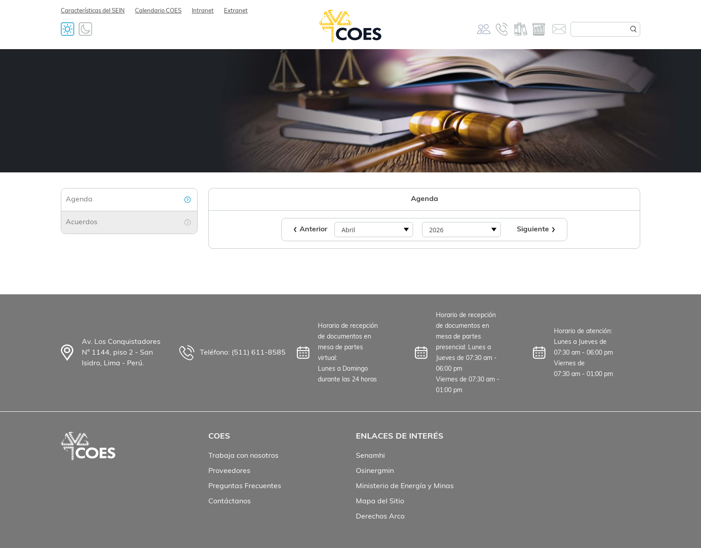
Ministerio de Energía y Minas (405, 486)
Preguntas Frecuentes (244, 486)
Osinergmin (375, 471)
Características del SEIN (93, 11)
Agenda (79, 199)
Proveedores (229, 471)
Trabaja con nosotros (243, 456)
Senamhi (370, 456)
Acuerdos (81, 222)
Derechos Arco (380, 516)
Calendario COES (158, 11)
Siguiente (533, 229)
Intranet (203, 11)
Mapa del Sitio (380, 501)
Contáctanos (229, 501)
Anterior (313, 229)
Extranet (236, 11)
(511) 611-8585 (259, 352)
